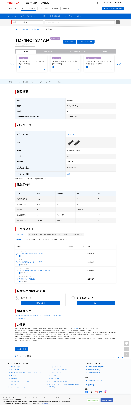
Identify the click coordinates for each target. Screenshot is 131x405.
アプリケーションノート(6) (48, 239)
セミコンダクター (25, 29)
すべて (26, 51)
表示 (68, 174)
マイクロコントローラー (18, 387)
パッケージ (17, 82)
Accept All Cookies (107, 400)
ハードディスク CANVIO (96, 380)
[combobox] (80, 22)
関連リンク (52, 82)
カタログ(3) (63, 239)
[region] (65, 400)
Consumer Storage (94, 372)
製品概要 (10, 82)
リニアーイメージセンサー (58, 381)
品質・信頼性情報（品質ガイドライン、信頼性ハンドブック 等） (39, 315)
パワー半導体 (14, 370)
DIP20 (72, 134)
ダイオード (14, 384)
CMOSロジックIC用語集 (27, 279)
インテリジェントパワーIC (58, 370)
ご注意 (59, 82)
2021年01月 (90, 279)
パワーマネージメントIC (57, 372)
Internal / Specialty (94, 370)
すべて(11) (19, 239)
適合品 (77, 328)
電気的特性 (26, 82)
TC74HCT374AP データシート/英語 (30, 262)
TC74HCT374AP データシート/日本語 (31, 253)
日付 (88, 247)
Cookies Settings (93, 400)
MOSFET (13, 375)
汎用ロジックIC (38, 29)
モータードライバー (55, 367)
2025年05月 (90, 270)
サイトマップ (119, 357)
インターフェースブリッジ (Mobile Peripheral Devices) (64, 386)
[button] (105, 3)
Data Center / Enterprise (96, 367)
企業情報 (91, 385)
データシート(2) (31, 239)
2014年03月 (90, 254)
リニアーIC (52, 375)
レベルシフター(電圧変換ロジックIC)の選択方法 (34, 270)
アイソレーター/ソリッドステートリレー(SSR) (25, 372)
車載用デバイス (15, 367)
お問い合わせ (43, 82)
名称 (18, 247)
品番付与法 (21, 318)
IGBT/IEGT (14, 378)
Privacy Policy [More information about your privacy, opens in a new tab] (44, 403)
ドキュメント (34, 82)
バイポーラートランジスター (19, 381)
